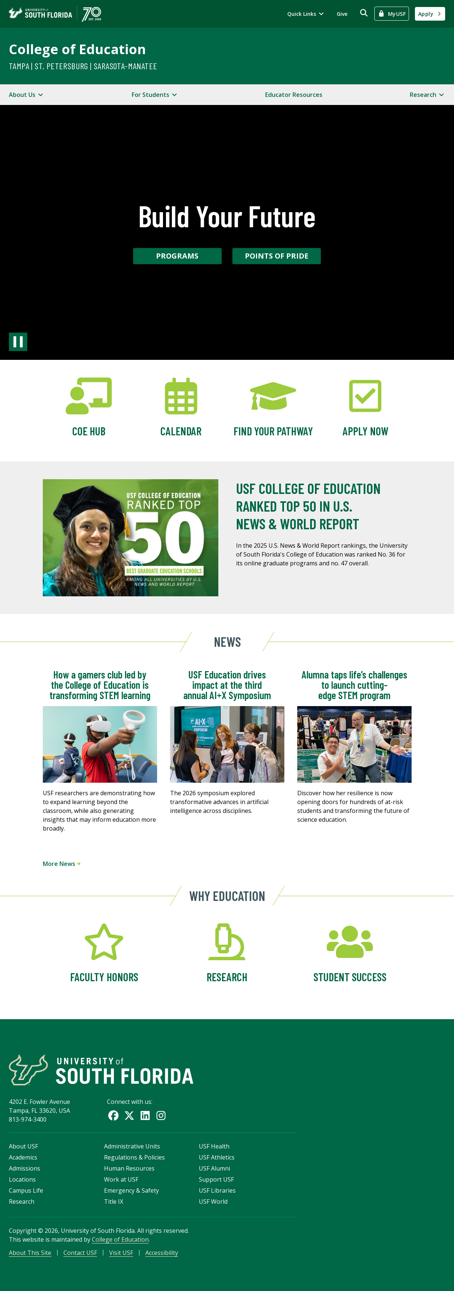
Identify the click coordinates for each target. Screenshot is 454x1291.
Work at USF (121, 1179)
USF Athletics (217, 1157)
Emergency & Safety (131, 1190)
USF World (213, 1201)
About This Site (30, 1253)
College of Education (77, 49)
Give (342, 13)
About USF (23, 1146)
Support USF (216, 1179)
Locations (22, 1179)
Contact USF (80, 1253)
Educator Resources (293, 95)
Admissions (24, 1168)
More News (61, 864)
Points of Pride (276, 256)
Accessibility (161, 1253)
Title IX (113, 1201)
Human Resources (129, 1168)
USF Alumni (214, 1168)
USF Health (214, 1146)
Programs (177, 256)
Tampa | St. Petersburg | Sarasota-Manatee (83, 65)
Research (21, 1201)
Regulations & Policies (134, 1157)
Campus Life (26, 1190)
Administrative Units (132, 1146)
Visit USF (121, 1253)
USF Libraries (217, 1190)
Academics (23, 1157)
